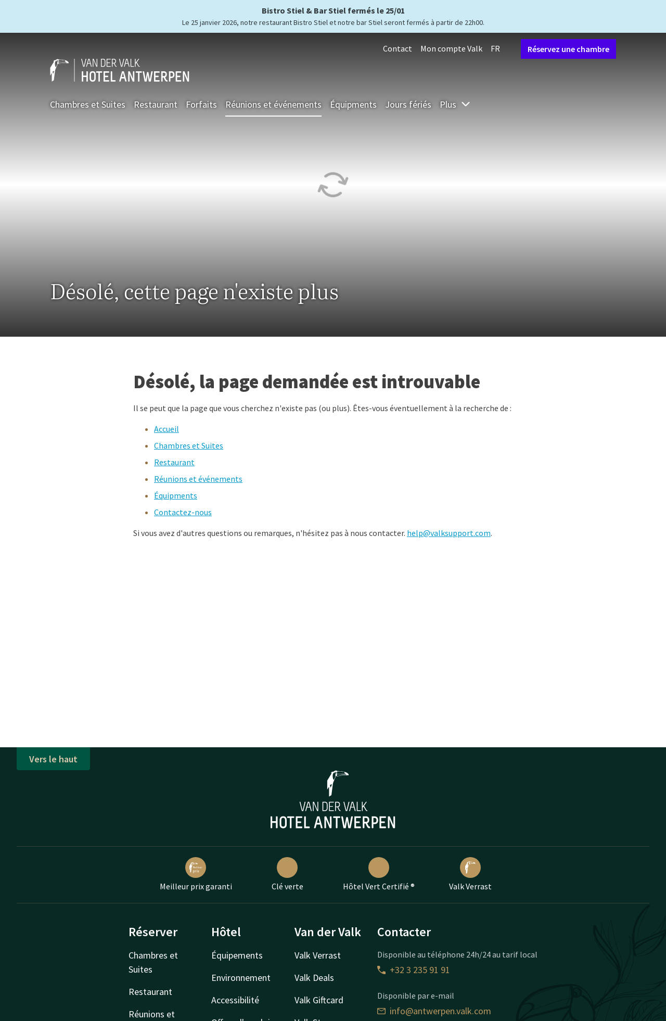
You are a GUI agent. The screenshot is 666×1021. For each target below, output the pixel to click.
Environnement (241, 978)
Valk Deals (314, 978)
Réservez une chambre (568, 49)
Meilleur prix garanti (196, 874)
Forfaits (201, 104)
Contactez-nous (183, 512)
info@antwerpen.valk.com (434, 1011)
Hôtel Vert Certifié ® (379, 874)
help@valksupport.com (449, 533)
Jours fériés (408, 104)
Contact (397, 48)
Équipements (237, 955)
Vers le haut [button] (53, 759)
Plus (455, 104)
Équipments (353, 104)
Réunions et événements (273, 104)
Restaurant (155, 104)
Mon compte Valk (451, 48)
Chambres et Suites (87, 104)
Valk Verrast (470, 874)
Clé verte (287, 874)
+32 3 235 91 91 (413, 970)
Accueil (166, 429)
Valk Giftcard (318, 1000)
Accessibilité (235, 1000)
